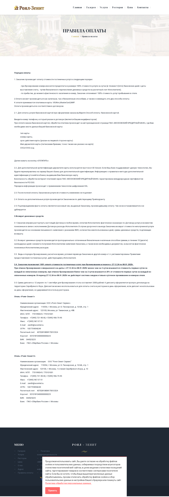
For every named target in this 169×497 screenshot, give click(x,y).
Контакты (142, 7)
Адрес (21, 469)
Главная (77, 7)
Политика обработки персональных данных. (68, 483)
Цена (130, 7)
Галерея (91, 7)
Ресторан (117, 7)
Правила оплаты (25, 473)
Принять (52, 490)
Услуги (104, 7)
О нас (20, 465)
